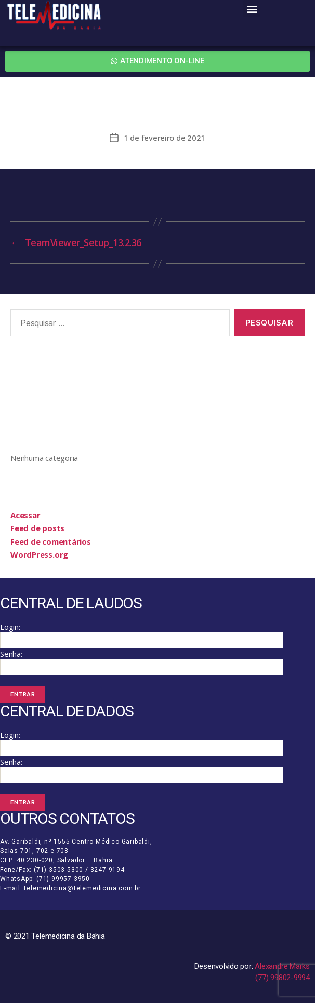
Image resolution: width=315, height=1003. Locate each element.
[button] (251, 8)
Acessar (25, 515)
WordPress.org (39, 554)
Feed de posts (37, 528)
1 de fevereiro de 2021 (164, 137)
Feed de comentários (50, 541)
